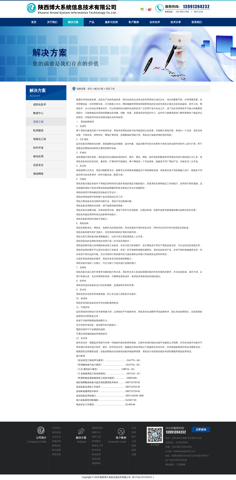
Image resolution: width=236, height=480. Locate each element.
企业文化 (56, 436)
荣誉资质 (56, 454)
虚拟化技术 (39, 104)
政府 (134, 450)
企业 (134, 428)
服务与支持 (111, 22)
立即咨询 (201, 429)
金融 (134, 454)
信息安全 (38, 164)
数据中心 (38, 113)
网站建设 (169, 464)
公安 (134, 441)
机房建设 (38, 130)
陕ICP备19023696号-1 (143, 477)
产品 (91, 22)
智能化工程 (39, 139)
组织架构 (56, 432)
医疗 (134, 436)
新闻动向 (56, 445)
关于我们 (52, 22)
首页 (90, 88)
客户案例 (134, 22)
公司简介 (56, 428)
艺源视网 (180, 464)
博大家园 (56, 450)
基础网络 (38, 173)
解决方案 (73, 22)
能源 (134, 445)
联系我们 (197, 22)
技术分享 (176, 22)
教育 (134, 432)
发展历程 (56, 441)
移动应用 (38, 156)
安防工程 (38, 121)
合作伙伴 (155, 22)
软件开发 (38, 147)
